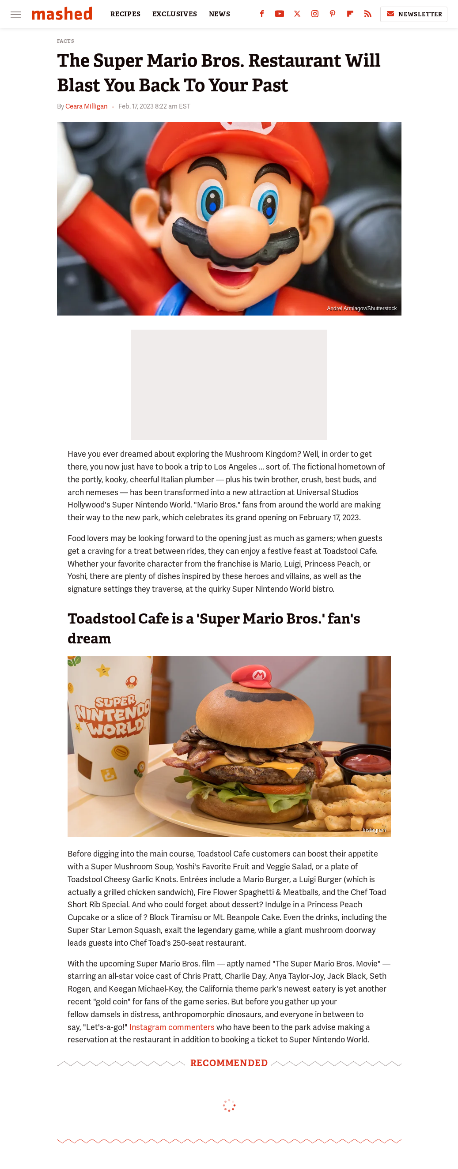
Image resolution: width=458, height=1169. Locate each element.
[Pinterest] (332, 16)
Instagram (374, 830)
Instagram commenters (172, 1027)
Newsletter (414, 14)
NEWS (220, 14)
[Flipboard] (350, 16)
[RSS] (368, 16)
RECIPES (125, 14)
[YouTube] (279, 16)
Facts (66, 41)
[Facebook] (262, 16)
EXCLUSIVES (174, 14)
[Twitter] (297, 16)
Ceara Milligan (86, 106)
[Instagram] (315, 16)
